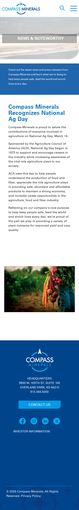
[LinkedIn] (47, 423)
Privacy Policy (31, 496)
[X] (56, 423)
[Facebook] (24, 423)
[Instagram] (36, 423)
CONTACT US (40, 405)
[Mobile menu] (73, 8)
